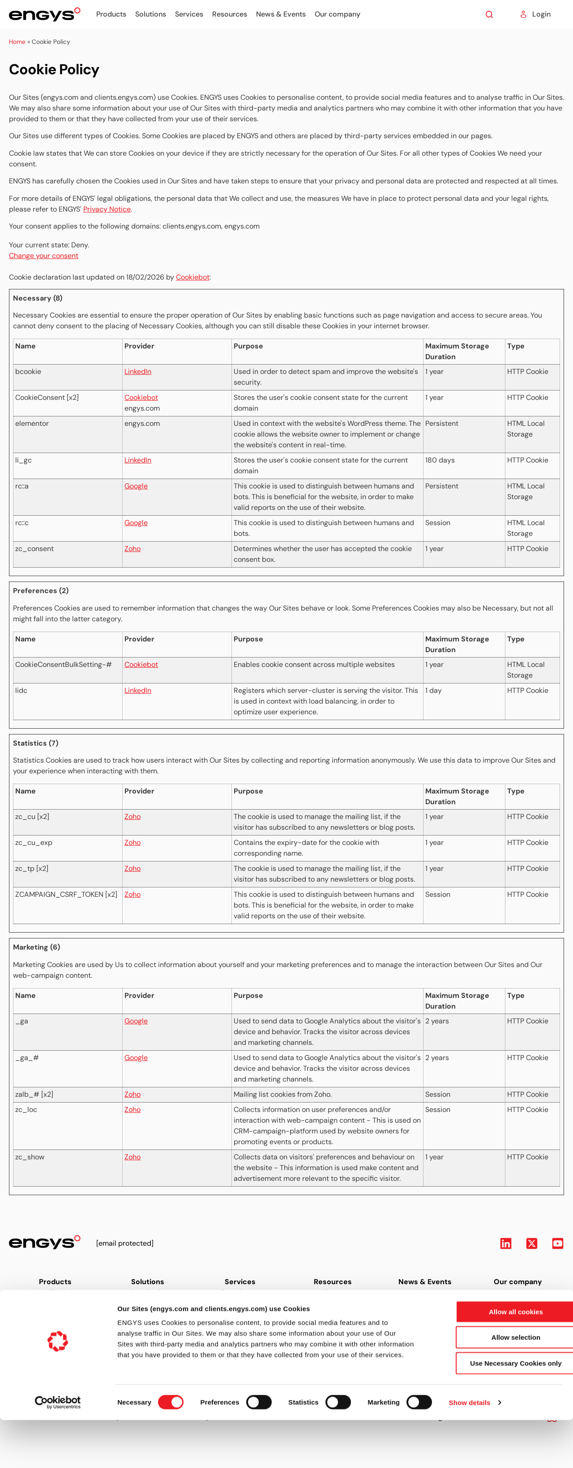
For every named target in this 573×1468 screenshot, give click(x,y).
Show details (470, 1450)
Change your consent (43, 255)
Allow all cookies (498, 1359)
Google (136, 486)
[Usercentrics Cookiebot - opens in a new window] (58, 1450)
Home (17, 42)
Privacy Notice (107, 209)
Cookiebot (193, 277)
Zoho (132, 548)
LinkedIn (137, 371)
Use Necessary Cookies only (498, 1411)
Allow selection (498, 1385)
